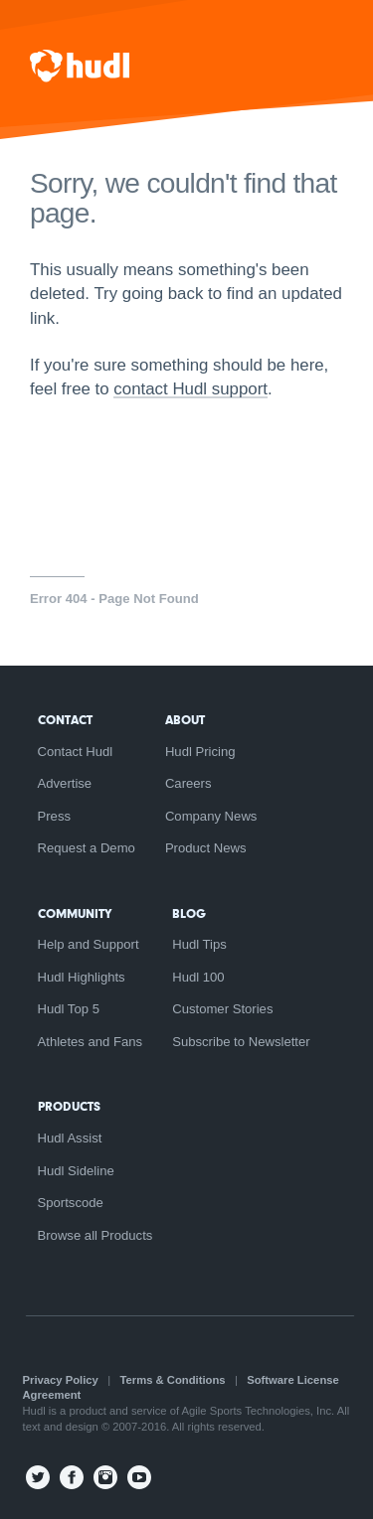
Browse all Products (95, 1235)
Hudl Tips (199, 944)
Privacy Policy (60, 1380)
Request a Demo (86, 847)
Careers (188, 783)
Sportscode (70, 1202)
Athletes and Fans (90, 1041)
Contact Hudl (75, 751)
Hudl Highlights (81, 977)
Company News (211, 816)
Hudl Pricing (200, 751)
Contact (65, 719)
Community (74, 913)
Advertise (65, 783)
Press (55, 816)
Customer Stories (222, 1008)
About (185, 719)
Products (69, 1106)
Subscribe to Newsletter (240, 1041)
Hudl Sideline (76, 1170)
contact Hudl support (190, 389)
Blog (189, 913)
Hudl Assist (70, 1138)
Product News (206, 847)
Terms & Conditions (173, 1380)
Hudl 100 (198, 977)
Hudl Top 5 (68, 1008)
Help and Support (88, 944)
